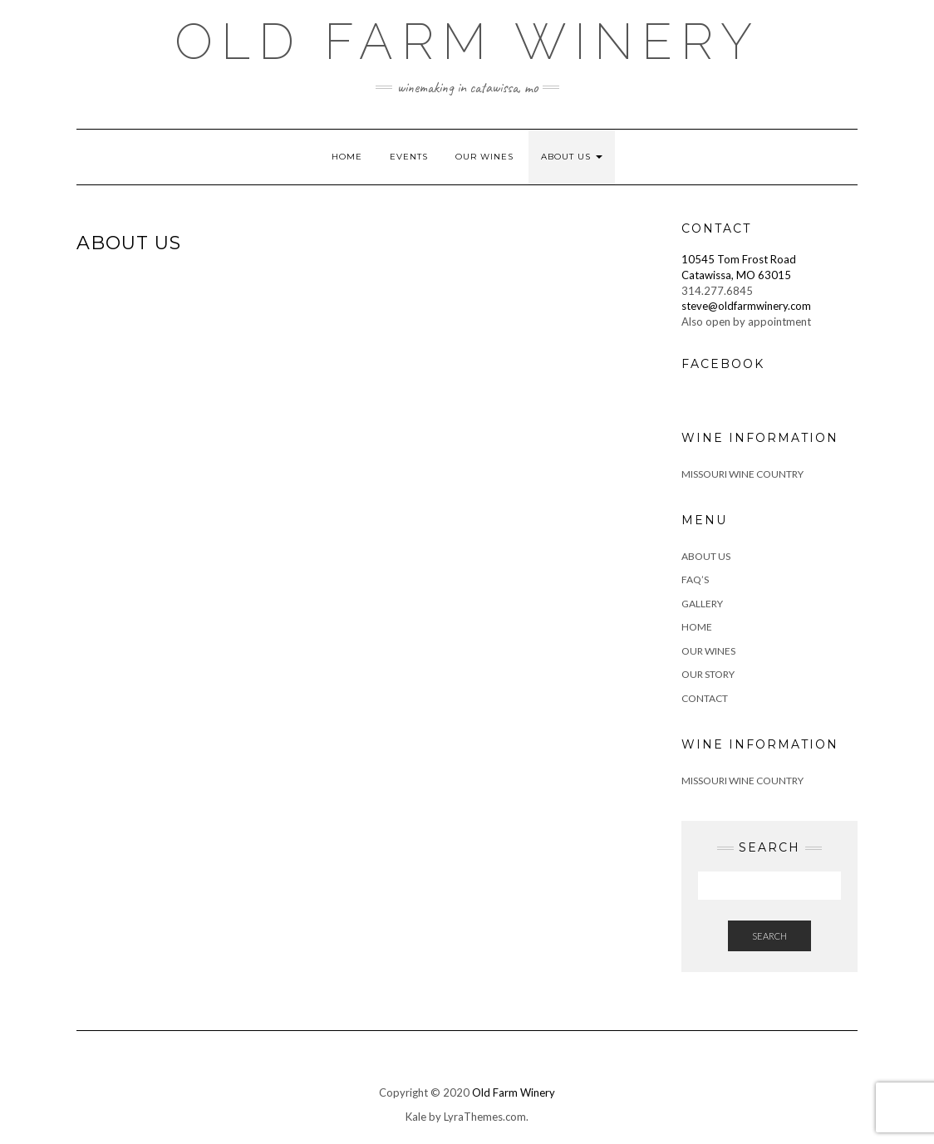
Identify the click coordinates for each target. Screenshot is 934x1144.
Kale (416, 1116)
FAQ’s (695, 579)
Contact (704, 698)
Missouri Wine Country (742, 474)
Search (769, 935)
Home (347, 156)
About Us (571, 156)
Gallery (702, 603)
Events (409, 156)
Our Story (708, 674)
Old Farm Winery (467, 41)
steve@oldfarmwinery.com (746, 305)
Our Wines (484, 156)
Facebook (722, 363)
